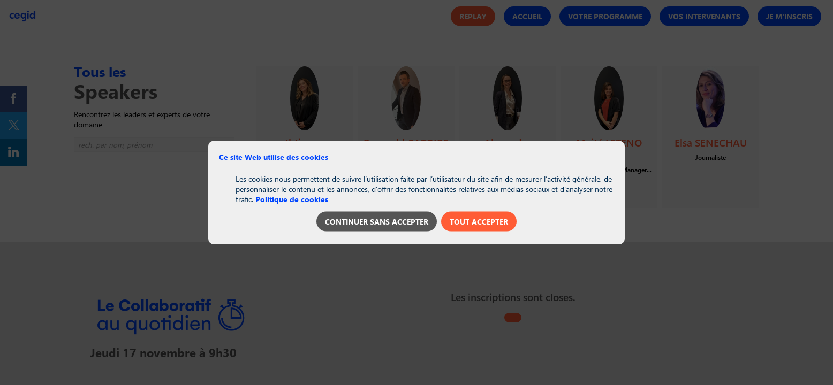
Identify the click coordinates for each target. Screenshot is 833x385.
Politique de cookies (291, 199)
